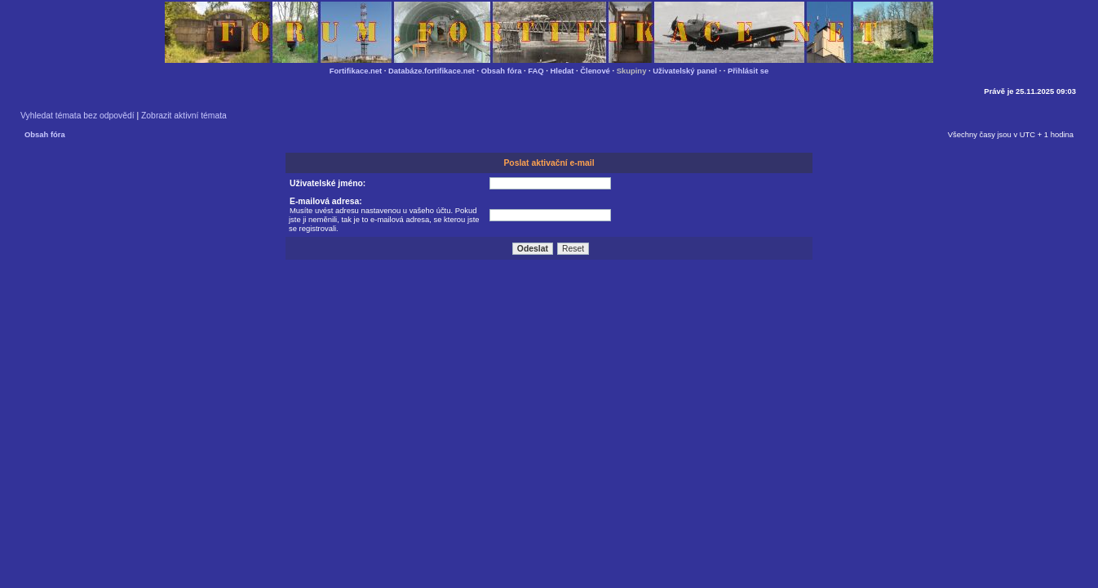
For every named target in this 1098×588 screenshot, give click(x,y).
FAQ (535, 70)
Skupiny (632, 70)
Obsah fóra (501, 70)
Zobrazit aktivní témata (184, 115)
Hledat (562, 70)
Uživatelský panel (685, 70)
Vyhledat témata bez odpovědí (77, 115)
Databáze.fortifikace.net (431, 70)
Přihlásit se (748, 70)
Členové (595, 70)
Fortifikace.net (356, 70)
